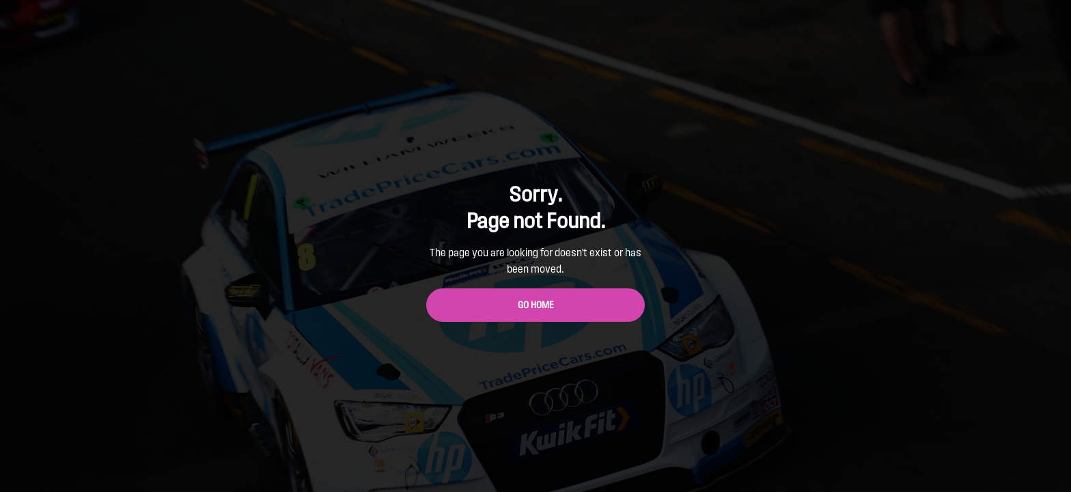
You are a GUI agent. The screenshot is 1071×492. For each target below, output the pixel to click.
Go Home (536, 305)
